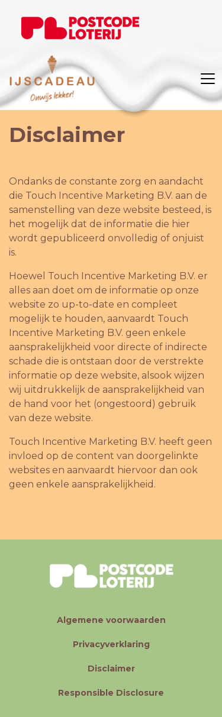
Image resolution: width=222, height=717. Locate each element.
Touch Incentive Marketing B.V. (99, 195)
